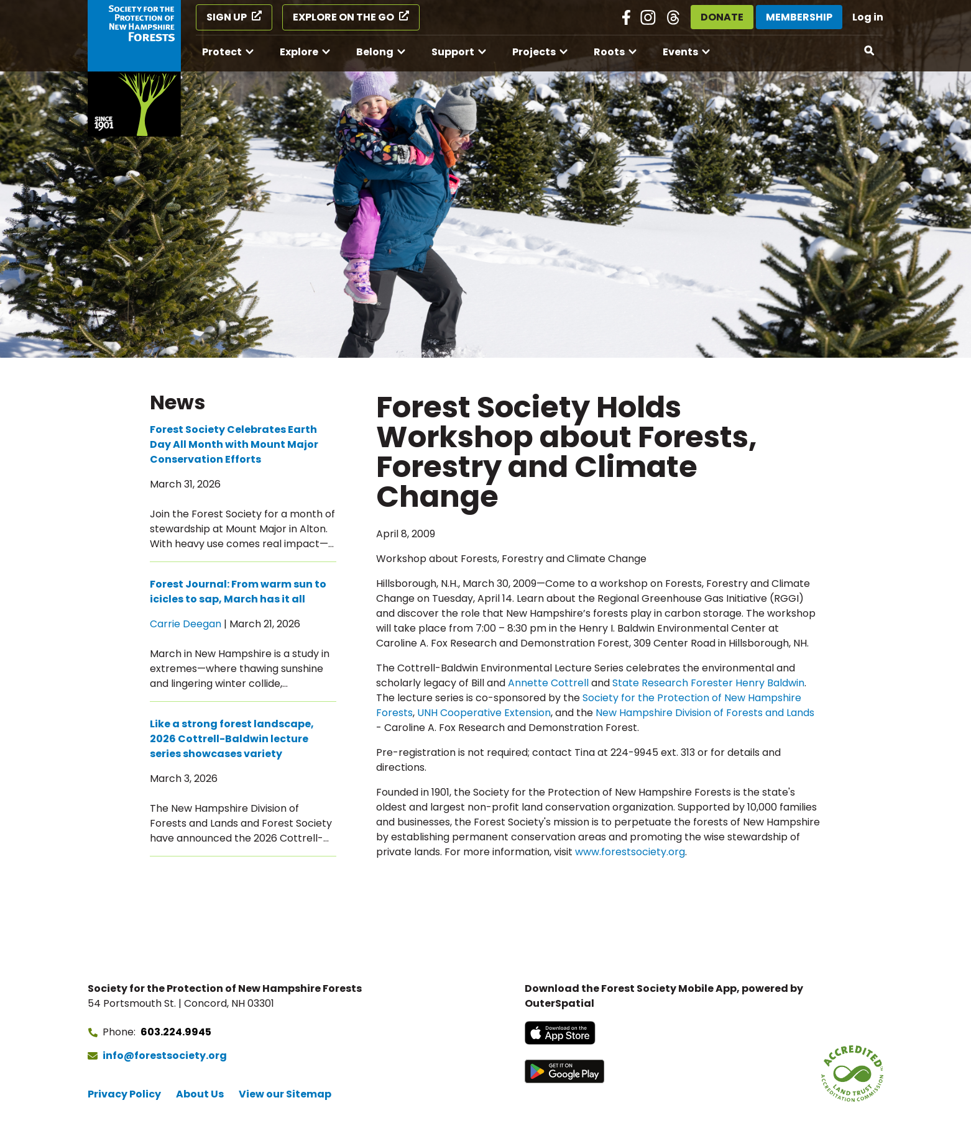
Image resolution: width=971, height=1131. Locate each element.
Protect (222, 52)
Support (452, 52)
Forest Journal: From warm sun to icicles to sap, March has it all (238, 591)
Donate (722, 17)
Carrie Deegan (185, 624)
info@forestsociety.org (165, 1055)
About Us (200, 1094)
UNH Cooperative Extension (484, 713)
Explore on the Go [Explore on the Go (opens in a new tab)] (343, 17)
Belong (374, 52)
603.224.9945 (175, 1032)
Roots (609, 52)
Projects (534, 52)
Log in (867, 17)
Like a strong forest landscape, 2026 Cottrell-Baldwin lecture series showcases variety (232, 739)
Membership (799, 17)
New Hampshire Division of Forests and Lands (705, 713)
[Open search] (869, 51)
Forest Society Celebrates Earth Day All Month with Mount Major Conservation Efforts (234, 444)
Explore (299, 52)
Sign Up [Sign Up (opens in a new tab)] (226, 17)
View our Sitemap (285, 1094)
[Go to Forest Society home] (134, 68)
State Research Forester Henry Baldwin (708, 683)
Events (680, 52)
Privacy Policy (124, 1094)
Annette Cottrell (548, 683)
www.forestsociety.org (630, 852)
